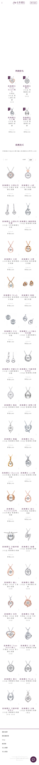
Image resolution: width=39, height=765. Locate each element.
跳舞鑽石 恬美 (10, 614)
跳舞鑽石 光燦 (10, 259)
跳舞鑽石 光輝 (28, 259)
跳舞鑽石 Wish (11, 295)
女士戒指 (4, 752)
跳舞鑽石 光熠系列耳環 (10, 222)
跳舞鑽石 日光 (10, 331)
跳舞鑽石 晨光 (27, 87)
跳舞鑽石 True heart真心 (12, 89)
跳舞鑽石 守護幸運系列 (10, 548)
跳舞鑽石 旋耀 (28, 547)
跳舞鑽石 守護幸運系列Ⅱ (10, 709)
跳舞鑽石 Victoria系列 (10, 510)
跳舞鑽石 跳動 (28, 295)
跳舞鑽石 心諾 (28, 185)
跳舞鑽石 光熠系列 (10, 185)
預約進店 (33, 3)
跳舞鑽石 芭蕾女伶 (10, 369)
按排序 (24, 159)
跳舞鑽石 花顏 (28, 614)
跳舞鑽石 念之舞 (28, 645)
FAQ (3, 740)
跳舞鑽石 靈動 (28, 582)
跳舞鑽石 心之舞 (12, 118)
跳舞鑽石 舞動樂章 (28, 221)
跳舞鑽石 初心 (28, 439)
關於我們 (4, 732)
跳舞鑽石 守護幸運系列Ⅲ (28, 370)
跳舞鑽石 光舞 (28, 708)
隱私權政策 (5, 736)
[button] (18, 180)
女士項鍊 (4, 748)
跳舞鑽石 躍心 (10, 582)
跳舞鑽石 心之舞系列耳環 (28, 332)
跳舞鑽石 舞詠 (10, 405)
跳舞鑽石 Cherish (10, 473)
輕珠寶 (4, 744)
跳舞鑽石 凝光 (28, 509)
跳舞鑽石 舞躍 (10, 439)
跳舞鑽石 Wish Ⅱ (28, 679)
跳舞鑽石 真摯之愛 (27, 118)
